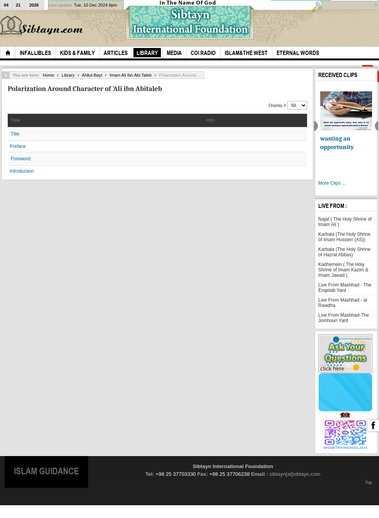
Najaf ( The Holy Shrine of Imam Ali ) (345, 221)
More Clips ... (332, 183)
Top (368, 482)
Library (68, 75)
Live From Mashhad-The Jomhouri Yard (343, 317)
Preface (18, 146)
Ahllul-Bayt (92, 75)
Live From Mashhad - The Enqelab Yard (344, 287)
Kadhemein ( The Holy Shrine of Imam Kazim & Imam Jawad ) (343, 270)
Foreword (21, 158)
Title (15, 120)
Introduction (22, 171)
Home (48, 75)
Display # (278, 105)
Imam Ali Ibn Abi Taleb (131, 75)
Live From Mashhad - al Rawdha (342, 302)
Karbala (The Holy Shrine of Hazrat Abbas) (344, 252)
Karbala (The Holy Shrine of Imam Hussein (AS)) (344, 237)
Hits (210, 120)
